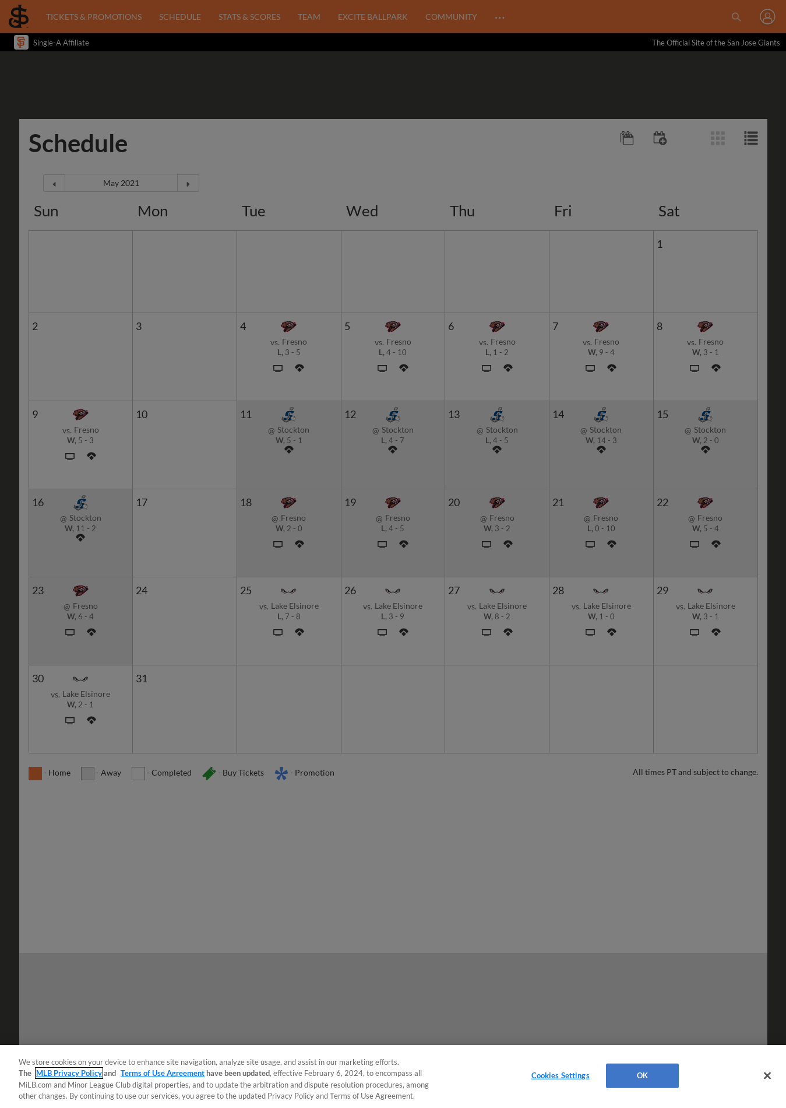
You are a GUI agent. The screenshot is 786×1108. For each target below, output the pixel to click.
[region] (393, 1076)
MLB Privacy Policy (69, 1073)
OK (642, 1075)
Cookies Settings (560, 1075)
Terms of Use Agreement (163, 1073)
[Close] (767, 1075)
